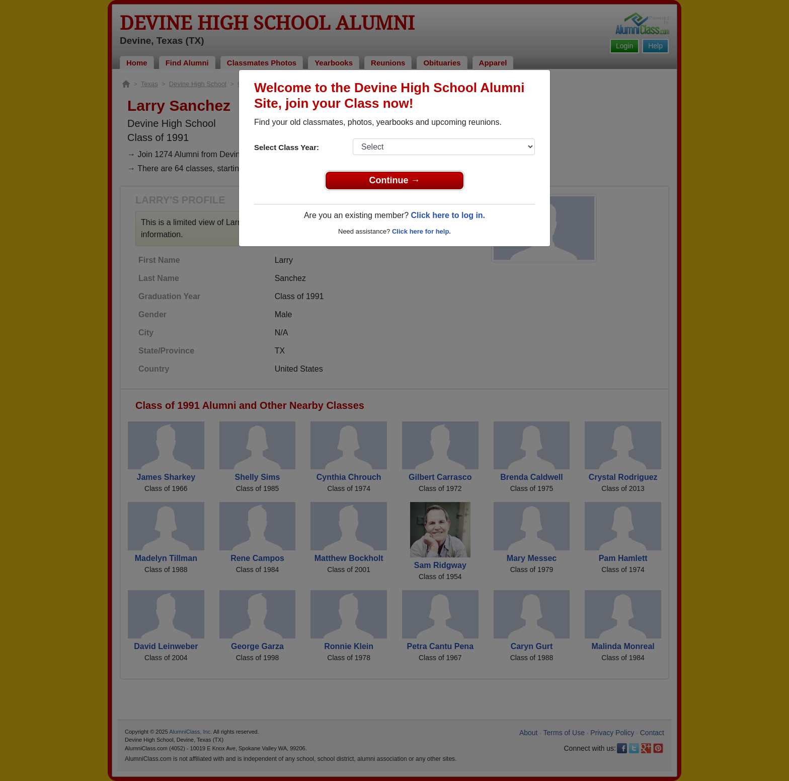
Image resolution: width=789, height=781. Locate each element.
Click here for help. (421, 231)
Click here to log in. (448, 215)
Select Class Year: (286, 147)
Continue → (394, 180)
